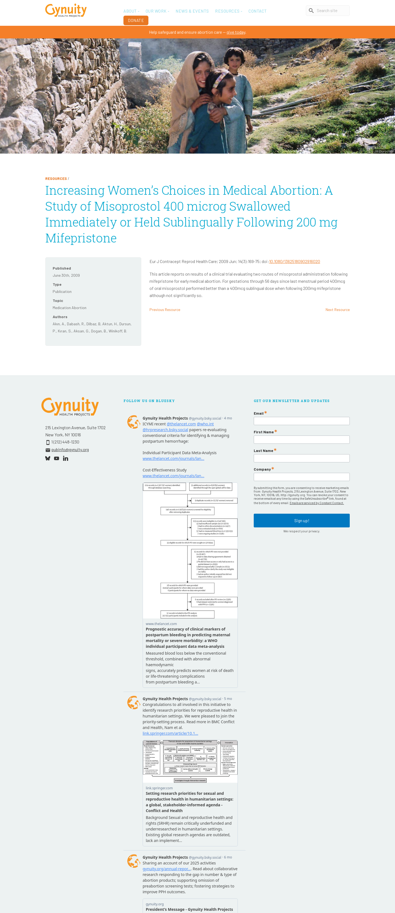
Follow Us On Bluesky (149, 400)
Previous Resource (164, 309)
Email (259, 413)
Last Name (263, 451)
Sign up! (301, 517)
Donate (136, 20)
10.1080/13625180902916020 (294, 261)
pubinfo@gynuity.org (70, 449)
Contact (258, 11)
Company (262, 469)
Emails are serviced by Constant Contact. (317, 503)
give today (236, 32)
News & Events (192, 11)
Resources (56, 178)
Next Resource (338, 309)
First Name (264, 432)
